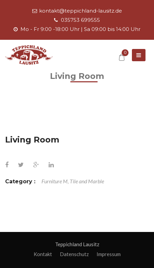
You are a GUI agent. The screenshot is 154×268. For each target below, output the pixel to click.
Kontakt (43, 254)
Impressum (109, 254)
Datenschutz (74, 254)
